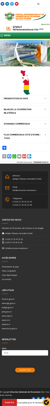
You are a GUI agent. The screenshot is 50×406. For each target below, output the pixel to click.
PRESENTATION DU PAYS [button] (16, 98)
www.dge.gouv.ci (8, 303)
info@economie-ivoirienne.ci (24, 190)
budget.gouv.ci (7, 307)
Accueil (22, 52)
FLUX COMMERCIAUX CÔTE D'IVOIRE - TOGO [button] (22, 136)
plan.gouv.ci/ (7, 311)
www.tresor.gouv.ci (9, 328)
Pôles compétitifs (9, 271)
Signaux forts (45, 24)
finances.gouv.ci (8, 299)
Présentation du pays (10, 267)
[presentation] (21, 363)
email (4, 348)
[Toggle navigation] (25, 35)
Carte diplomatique (9, 275)
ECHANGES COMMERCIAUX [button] (17, 124)
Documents (6, 279)
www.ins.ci (6, 324)
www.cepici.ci (7, 316)
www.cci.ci (6, 320)
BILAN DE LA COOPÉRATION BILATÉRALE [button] (17, 111)
